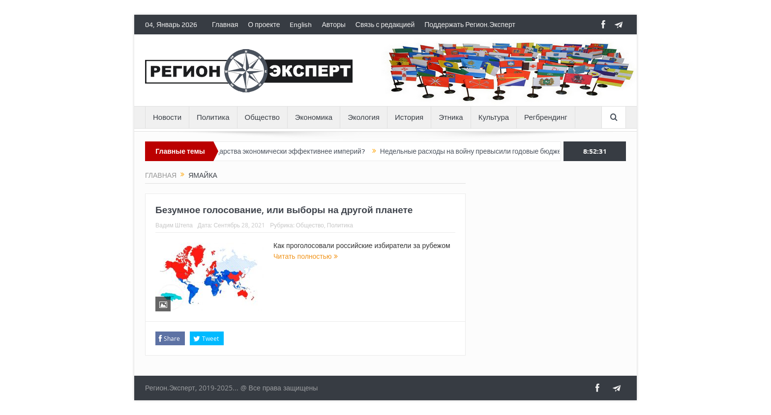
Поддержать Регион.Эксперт (469, 24)
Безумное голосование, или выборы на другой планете (284, 209)
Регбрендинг (545, 117)
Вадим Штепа (174, 225)
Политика (213, 117)
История (409, 117)
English (301, 24)
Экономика (313, 117)
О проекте (264, 24)
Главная (225, 24)
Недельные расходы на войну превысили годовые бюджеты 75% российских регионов (521, 151)
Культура (493, 117)
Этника (451, 117)
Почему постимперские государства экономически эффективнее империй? (250, 151)
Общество (262, 117)
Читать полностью (305, 256)
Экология (364, 117)
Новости (167, 117)
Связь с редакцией (385, 24)
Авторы (333, 24)
